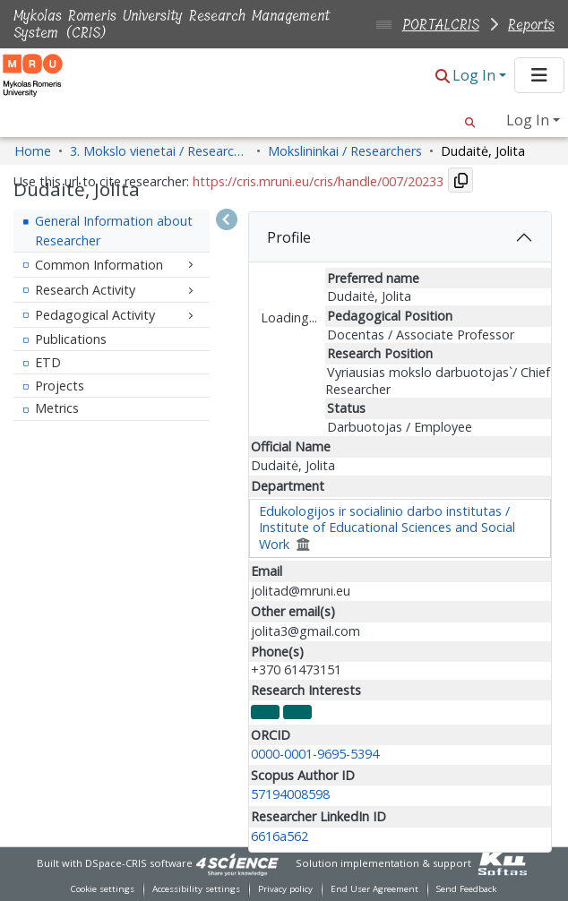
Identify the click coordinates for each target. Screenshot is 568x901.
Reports (531, 25)
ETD (48, 362)
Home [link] (32, 150)
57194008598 (290, 793)
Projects (59, 385)
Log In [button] (475, 75)
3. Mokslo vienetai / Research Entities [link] (159, 150)
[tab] (400, 237)
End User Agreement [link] (374, 889)
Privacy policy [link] (285, 889)
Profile (289, 237)
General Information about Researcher (114, 230)
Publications (71, 339)
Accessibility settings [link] (196, 889)
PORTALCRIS (440, 25)
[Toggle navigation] (539, 75)
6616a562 (279, 836)
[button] (443, 76)
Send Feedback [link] (466, 889)
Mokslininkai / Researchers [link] (345, 150)
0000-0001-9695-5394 (315, 753)
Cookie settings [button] (102, 889)
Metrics (57, 407)
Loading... (289, 318)
